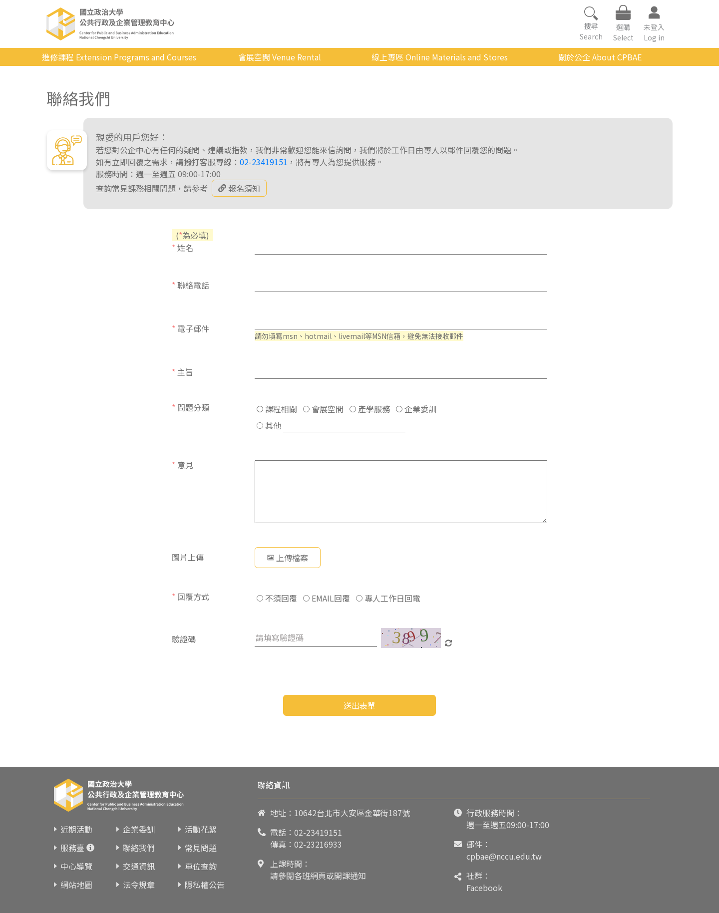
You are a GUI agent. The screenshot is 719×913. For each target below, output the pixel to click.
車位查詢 (201, 866)
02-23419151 (264, 162)
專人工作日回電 (388, 598)
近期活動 (76, 829)
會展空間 (323, 409)
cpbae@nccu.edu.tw (504, 856)
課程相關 (277, 409)
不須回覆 (277, 598)
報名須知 (239, 188)
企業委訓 (416, 409)
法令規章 (139, 885)
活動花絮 (201, 829)
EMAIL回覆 (326, 598)
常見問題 (201, 848)
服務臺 (72, 848)
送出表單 (359, 705)
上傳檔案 (287, 558)
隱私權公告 (205, 885)
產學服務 (370, 409)
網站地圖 (76, 885)
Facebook (484, 888)
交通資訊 (139, 866)
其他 (269, 425)
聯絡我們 (139, 848)
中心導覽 (76, 866)
